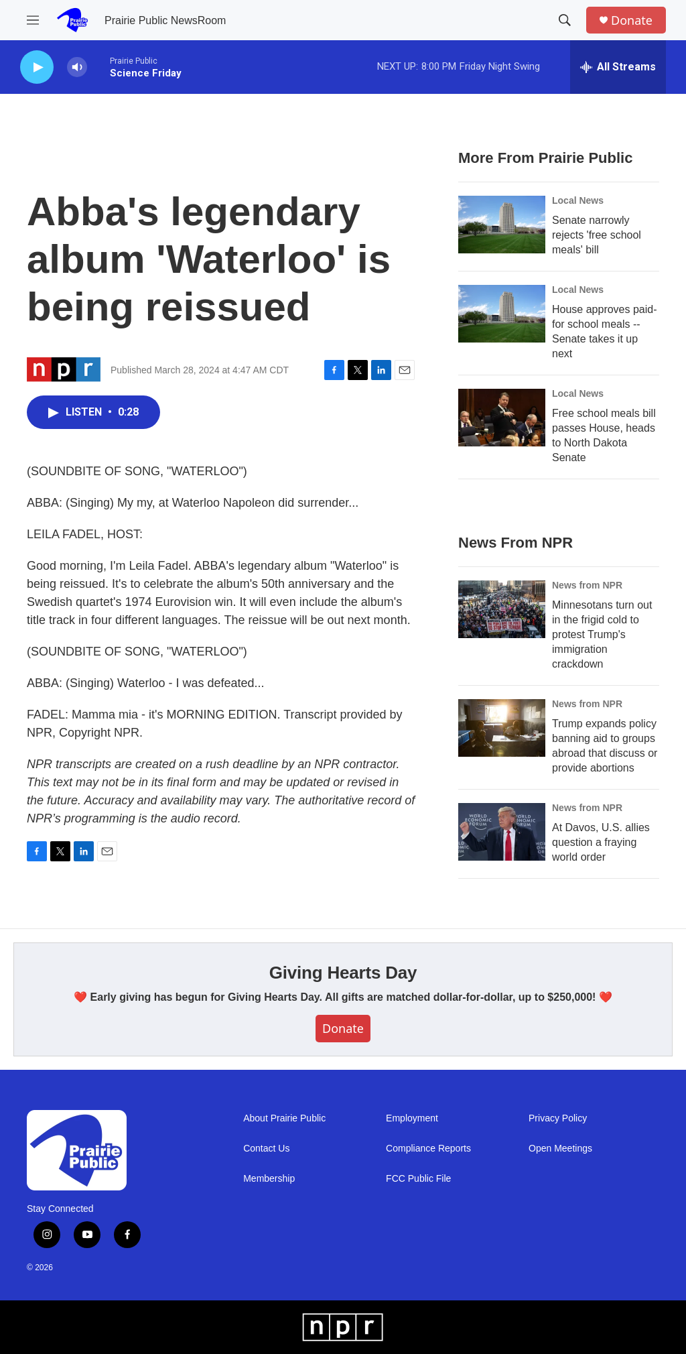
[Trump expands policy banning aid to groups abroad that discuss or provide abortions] (501, 728)
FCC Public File (418, 1179)
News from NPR (587, 585)
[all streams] (618, 67)
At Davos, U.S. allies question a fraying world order (601, 842)
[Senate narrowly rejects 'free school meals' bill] (501, 224)
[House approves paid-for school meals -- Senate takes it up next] (501, 314)
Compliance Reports (428, 1149)
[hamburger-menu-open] (33, 20)
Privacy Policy (558, 1118)
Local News (578, 200)
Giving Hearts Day (343, 973)
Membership (269, 1179)
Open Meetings (560, 1149)
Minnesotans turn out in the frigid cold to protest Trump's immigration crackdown (602, 634)
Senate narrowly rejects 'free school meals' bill (596, 234)
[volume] (77, 67)
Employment (412, 1118)
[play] (37, 67)
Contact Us (266, 1149)
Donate (632, 20)
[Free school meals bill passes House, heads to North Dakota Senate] (501, 417)
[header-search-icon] (564, 20)
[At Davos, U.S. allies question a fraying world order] (501, 832)
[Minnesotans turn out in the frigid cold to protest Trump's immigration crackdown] (501, 609)
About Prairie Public (284, 1118)
